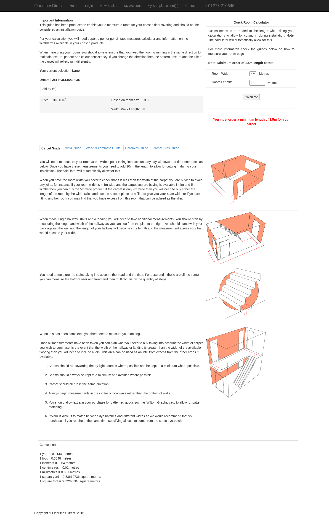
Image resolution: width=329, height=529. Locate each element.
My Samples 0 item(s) (163, 6)
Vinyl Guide (73, 148)
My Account (132, 6)
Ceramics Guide (136, 148)
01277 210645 (217, 5)
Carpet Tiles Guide (166, 148)
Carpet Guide (50, 148)
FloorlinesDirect (48, 5)
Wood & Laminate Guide (103, 148)
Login (89, 6)
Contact (190, 6)
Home (74, 6)
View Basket (108, 6)
